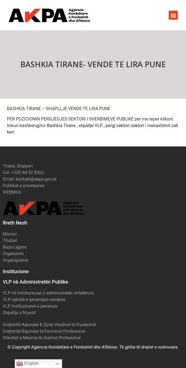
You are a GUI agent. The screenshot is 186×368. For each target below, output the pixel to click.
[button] (173, 15)
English (27, 363)
